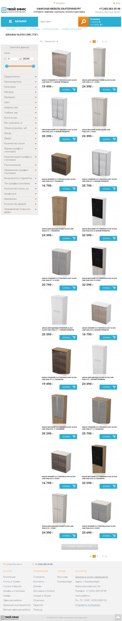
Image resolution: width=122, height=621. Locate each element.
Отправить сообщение (87, 605)
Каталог (23, 29)
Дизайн (37, 586)
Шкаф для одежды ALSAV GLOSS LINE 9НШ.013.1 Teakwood (57, 230)
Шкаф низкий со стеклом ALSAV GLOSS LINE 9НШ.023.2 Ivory (58, 478)
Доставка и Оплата (44, 591)
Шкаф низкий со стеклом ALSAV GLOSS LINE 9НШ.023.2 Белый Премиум (99, 329)
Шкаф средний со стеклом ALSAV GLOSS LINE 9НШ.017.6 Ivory (59, 279)
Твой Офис (11, 29)
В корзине (95, 19)
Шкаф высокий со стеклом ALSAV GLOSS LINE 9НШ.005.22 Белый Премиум (99, 230)
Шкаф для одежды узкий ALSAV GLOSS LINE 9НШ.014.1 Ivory (98, 81)
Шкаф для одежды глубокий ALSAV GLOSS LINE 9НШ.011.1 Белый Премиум (58, 329)
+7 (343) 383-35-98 (109, 8)
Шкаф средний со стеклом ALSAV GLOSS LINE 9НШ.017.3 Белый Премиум (59, 81)
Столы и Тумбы (11, 581)
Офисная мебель (12, 600)
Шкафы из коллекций (72, 29)
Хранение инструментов (16, 605)
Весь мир (62, 577)
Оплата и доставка (75, 12)
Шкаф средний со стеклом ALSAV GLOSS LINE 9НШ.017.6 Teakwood (99, 428)
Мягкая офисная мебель (16, 609)
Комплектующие (51, 29)
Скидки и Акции (42, 595)
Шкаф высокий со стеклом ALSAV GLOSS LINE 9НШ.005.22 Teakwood (99, 478)
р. (101, 24)
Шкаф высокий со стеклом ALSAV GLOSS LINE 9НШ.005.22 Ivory (99, 279)
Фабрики (49, 12)
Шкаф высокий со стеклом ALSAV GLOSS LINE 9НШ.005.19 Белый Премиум (59, 131)
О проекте (38, 12)
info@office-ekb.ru (14, 564)
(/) (80, 547)
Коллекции (35, 29)
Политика (38, 600)
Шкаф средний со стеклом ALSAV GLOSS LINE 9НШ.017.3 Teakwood (59, 378)
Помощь (38, 609)
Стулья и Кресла (12, 586)
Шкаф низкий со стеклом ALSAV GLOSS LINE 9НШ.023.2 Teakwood (58, 180)
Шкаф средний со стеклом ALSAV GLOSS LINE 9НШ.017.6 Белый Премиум (99, 180)
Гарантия (38, 605)
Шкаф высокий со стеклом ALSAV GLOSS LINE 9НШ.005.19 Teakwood (59, 428)
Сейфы (7, 595)
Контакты (60, 12)
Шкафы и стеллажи (14, 591)
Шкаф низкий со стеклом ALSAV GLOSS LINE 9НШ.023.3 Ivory (99, 527)
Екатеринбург (64, 581)
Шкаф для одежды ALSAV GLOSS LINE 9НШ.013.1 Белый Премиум (98, 378)
